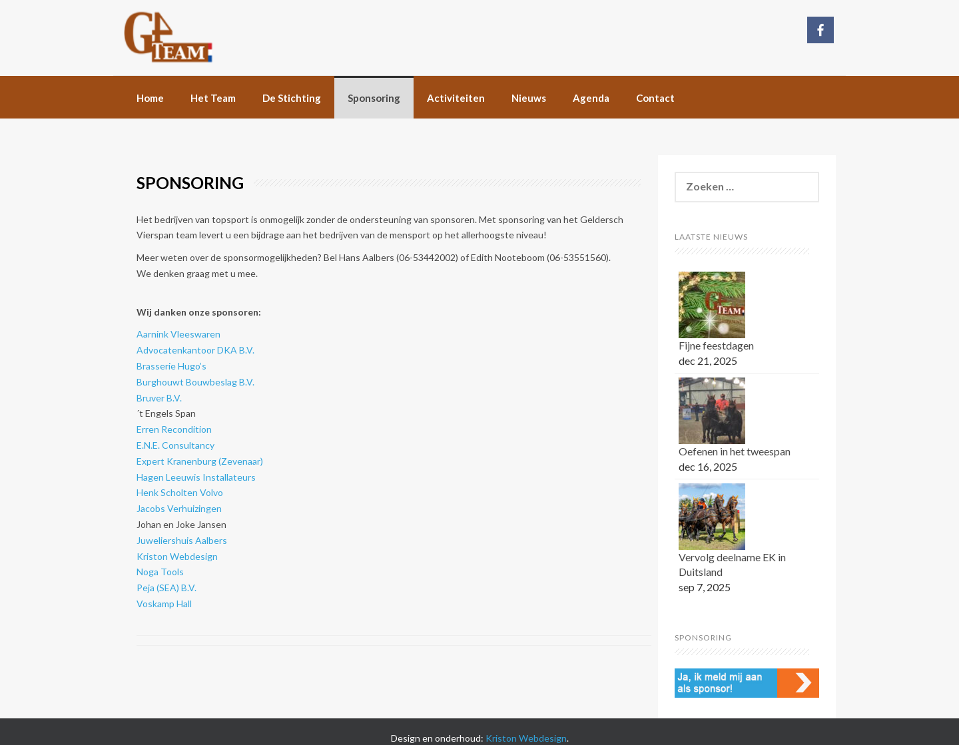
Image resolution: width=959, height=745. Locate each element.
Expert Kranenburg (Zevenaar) (200, 461)
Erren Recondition (174, 429)
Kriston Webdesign (177, 556)
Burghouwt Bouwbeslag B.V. (195, 381)
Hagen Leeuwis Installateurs (197, 477)
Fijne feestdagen (716, 345)
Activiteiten (456, 98)
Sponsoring (374, 98)
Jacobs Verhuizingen (179, 508)
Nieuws (528, 98)
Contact (655, 98)
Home (150, 98)
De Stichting (291, 98)
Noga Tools (160, 571)
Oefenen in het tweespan (735, 451)
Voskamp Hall (164, 603)
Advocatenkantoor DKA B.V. (195, 350)
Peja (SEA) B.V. (166, 587)
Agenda (591, 98)
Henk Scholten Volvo (180, 492)
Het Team (213, 98)
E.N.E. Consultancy (176, 445)
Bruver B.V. (159, 397)
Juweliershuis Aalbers (182, 540)
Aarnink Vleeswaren (178, 334)
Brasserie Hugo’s (171, 366)
